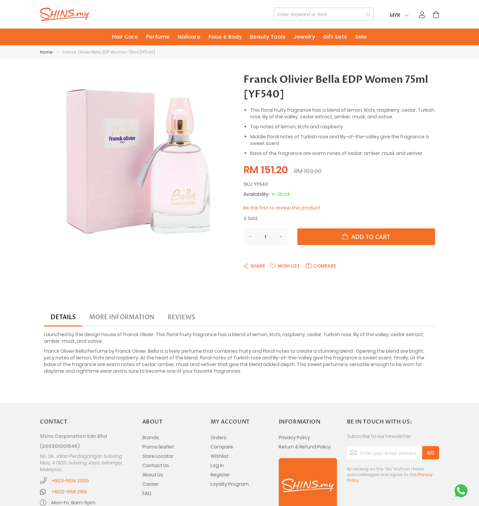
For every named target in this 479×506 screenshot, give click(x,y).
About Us (152, 474)
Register (220, 474)
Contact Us (155, 465)
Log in (217, 465)
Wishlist (220, 456)
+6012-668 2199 (69, 491)
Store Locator (158, 456)
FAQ (146, 493)
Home (46, 52)
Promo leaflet (158, 446)
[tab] (63, 317)
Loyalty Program (230, 484)
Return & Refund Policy (305, 446)
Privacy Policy (294, 437)
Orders (219, 437)
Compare (222, 446)
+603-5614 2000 (70, 480)
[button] (285, 266)
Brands (150, 437)
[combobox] (324, 14)
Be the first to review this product (281, 207)
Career (150, 484)
